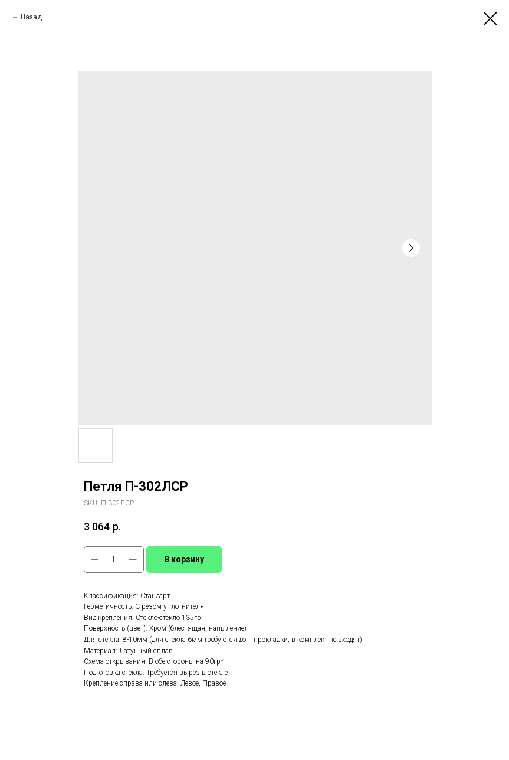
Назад (32, 17)
